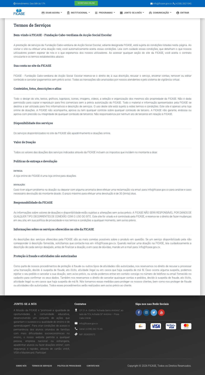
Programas (104, 12)
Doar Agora (50, 12)
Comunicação (159, 12)
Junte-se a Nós (131, 12)
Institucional (77, 12)
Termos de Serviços (42, 366)
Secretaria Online (86, 3)
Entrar (182, 12)
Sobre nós (21, 366)
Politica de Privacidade (69, 366)
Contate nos (93, 366)
